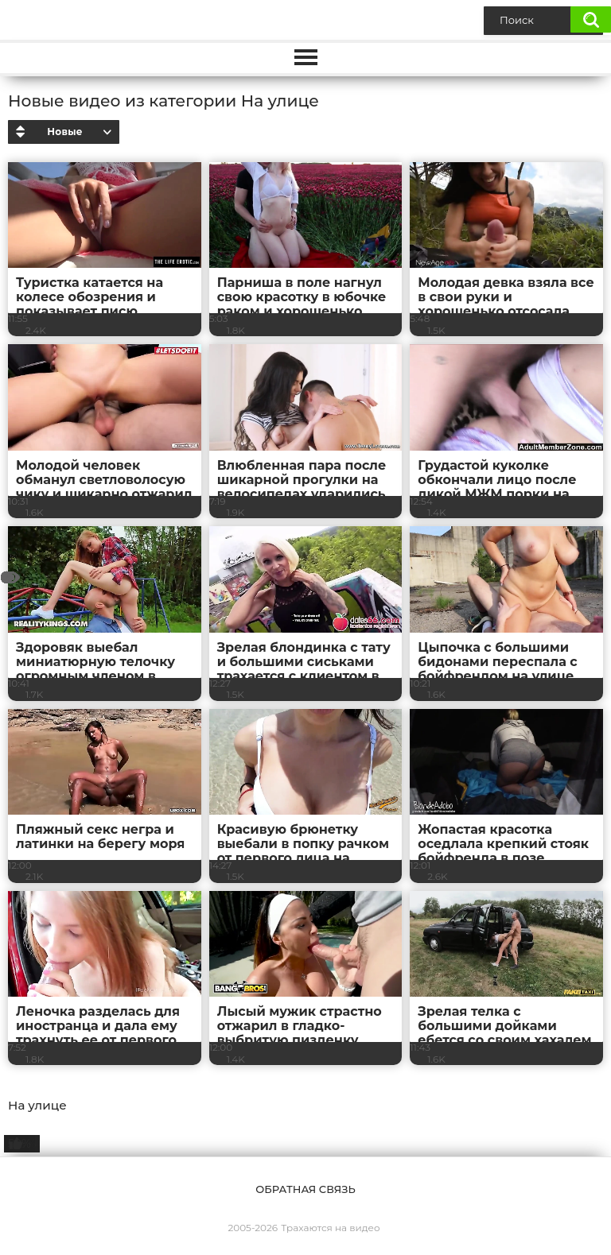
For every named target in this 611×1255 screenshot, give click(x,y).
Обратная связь (305, 1189)
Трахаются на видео (330, 1228)
